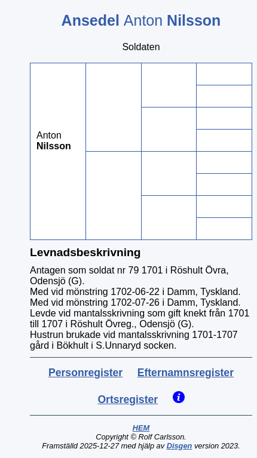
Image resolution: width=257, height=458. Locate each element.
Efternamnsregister (185, 373)
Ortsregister (127, 399)
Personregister (85, 373)
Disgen (179, 445)
